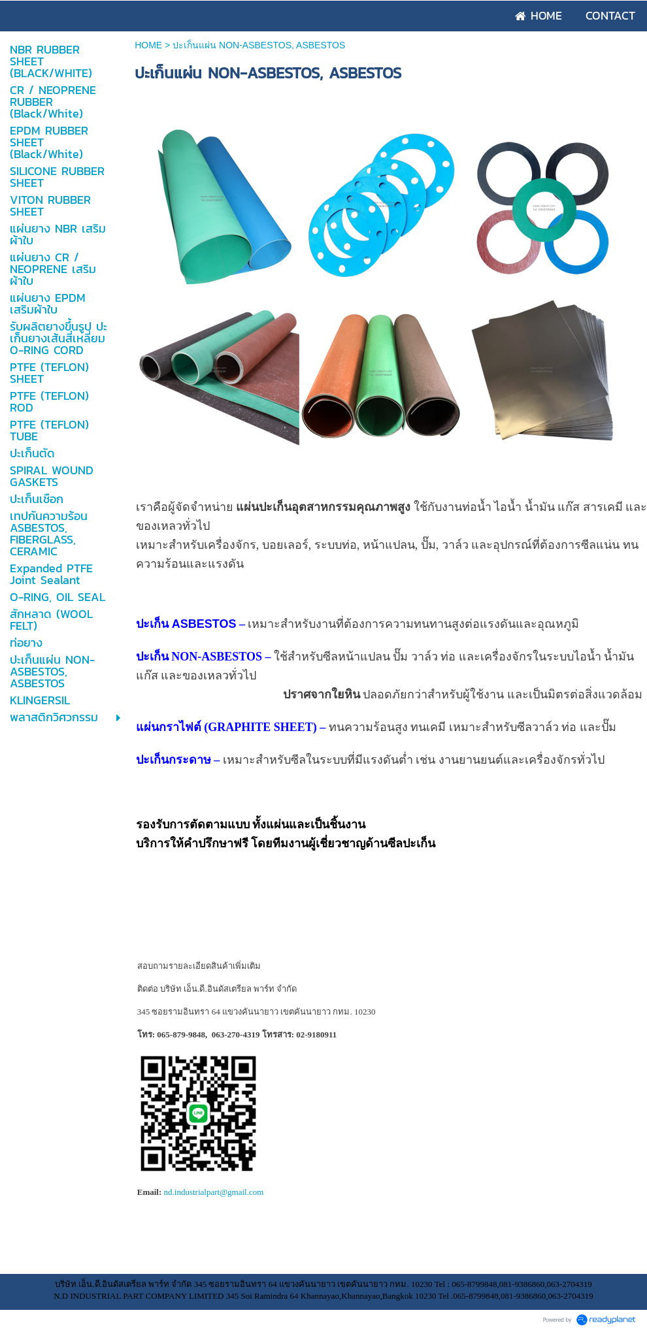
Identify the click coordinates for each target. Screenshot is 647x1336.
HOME (150, 45)
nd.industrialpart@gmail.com (214, 1192)
